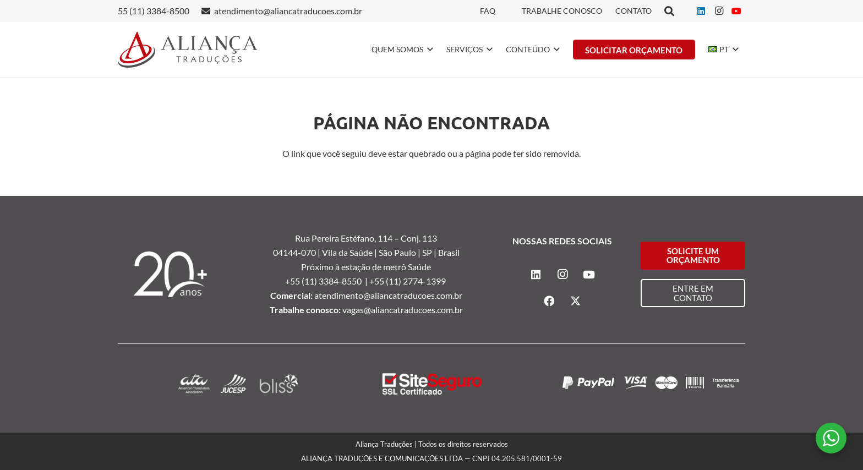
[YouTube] (736, 11)
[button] (428, 49)
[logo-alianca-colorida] (187, 50)
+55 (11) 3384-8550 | (327, 281)
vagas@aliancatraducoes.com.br (402, 309)
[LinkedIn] (701, 11)
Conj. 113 (419, 238)
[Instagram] (719, 11)
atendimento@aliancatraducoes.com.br (388, 295)
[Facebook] (549, 301)
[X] (575, 301)
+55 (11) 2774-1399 (408, 281)
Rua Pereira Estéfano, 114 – (348, 238)
